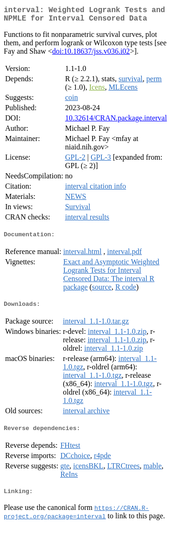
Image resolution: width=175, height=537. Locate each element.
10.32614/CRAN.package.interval (116, 122)
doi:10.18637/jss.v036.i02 (91, 55)
